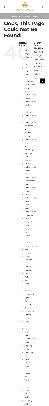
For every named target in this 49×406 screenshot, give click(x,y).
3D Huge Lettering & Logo (28, 57)
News (26, 308)
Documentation (31, 246)
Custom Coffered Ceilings (28, 221)
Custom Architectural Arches (30, 166)
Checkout (28, 153)
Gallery (27, 277)
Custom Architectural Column (30, 187)
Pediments (29, 311)
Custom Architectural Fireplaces (30, 211)
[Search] (42, 80)
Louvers (27, 291)
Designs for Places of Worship (28, 236)
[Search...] (37, 80)
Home (13, 16)
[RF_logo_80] (25, 3)
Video (26, 390)
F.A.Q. (26, 273)
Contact (27, 157)
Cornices (28, 160)
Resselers (28, 328)
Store (26, 359)
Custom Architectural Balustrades (30, 177)
